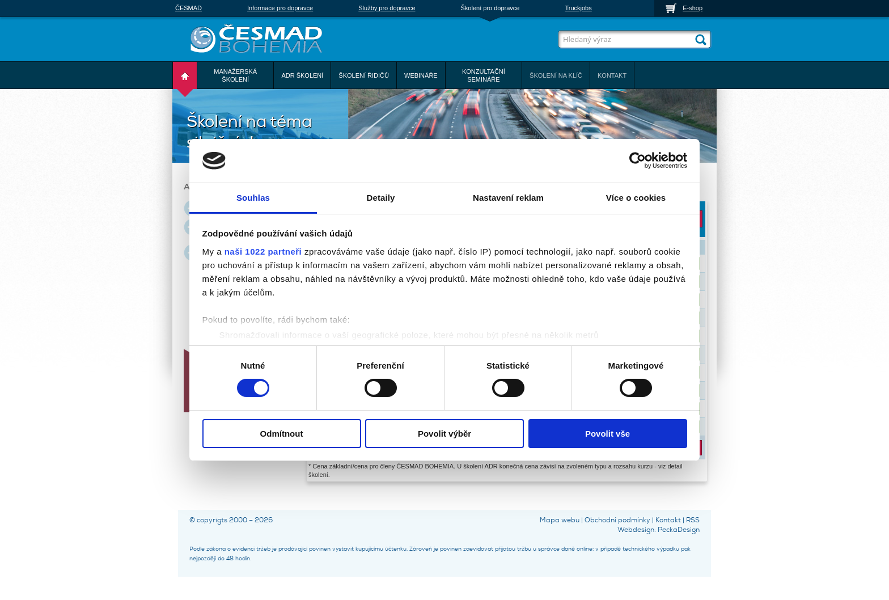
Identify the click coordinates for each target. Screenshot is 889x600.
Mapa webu (559, 520)
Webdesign (635, 529)
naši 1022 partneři (263, 251)
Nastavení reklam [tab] (508, 197)
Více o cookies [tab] (636, 197)
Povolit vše (607, 433)
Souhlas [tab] (253, 197)
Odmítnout (281, 433)
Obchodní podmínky (617, 520)
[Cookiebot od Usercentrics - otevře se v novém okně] (637, 160)
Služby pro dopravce (386, 8)
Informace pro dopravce (280, 8)
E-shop (692, 8)
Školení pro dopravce (490, 8)
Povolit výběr (444, 433)
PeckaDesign (679, 529)
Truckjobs (578, 8)
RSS (693, 520)
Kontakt (668, 520)
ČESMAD (188, 8)
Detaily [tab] (381, 197)
